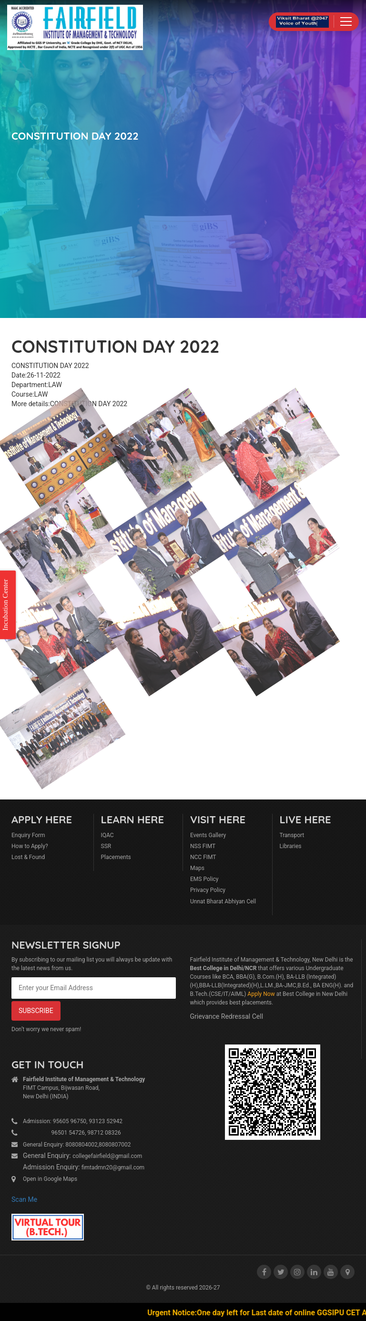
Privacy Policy (207, 890)
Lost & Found (28, 857)
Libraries (291, 846)
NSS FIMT (202, 846)
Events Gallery (208, 835)
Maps (197, 868)
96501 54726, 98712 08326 (72, 1132)
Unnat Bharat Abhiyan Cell (223, 901)
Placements (116, 857)
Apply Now (260, 994)
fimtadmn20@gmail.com (112, 1167)
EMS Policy (204, 879)
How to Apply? (29, 846)
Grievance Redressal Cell (227, 1016)
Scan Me (24, 1199)
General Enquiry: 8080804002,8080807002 (77, 1144)
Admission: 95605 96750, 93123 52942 (72, 1121)
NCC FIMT (203, 857)
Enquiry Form (28, 835)
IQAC (107, 835)
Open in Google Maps (50, 1179)
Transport (292, 835)
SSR (106, 846)
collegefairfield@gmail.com (107, 1156)
